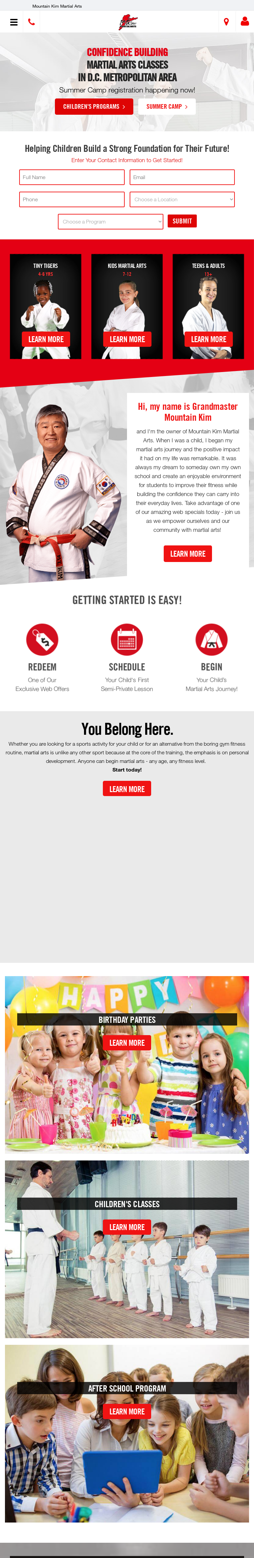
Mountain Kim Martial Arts (57, 6)
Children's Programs (94, 106)
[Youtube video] (127, 874)
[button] (128, 22)
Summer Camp (167, 106)
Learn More (46, 339)
